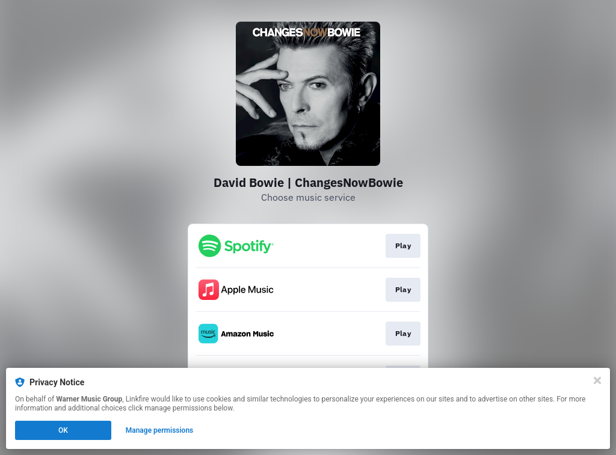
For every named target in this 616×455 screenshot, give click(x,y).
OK (63, 430)
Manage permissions (160, 430)
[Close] (597, 380)
